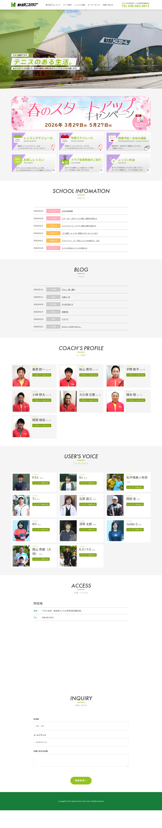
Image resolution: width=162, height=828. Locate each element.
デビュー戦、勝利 (69, 289)
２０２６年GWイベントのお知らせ (76, 248)
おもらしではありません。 (73, 326)
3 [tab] (74, 85)
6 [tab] (94, 85)
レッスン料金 (81, 5)
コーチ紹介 (68, 5)
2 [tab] (67, 85)
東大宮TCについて (53, 5)
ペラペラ (65, 319)
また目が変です (68, 304)
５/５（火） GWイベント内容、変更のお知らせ (82, 218)
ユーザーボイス (96, 5)
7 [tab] (101, 85)
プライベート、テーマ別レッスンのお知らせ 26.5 (83, 240)
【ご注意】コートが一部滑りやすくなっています (82, 233)
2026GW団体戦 (68, 211)
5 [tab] (87, 85)
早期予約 (65, 311)
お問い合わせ (111, 5)
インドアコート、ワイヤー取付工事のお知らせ (82, 225)
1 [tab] (61, 85)
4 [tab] (81, 85)
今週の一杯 (66, 297)
